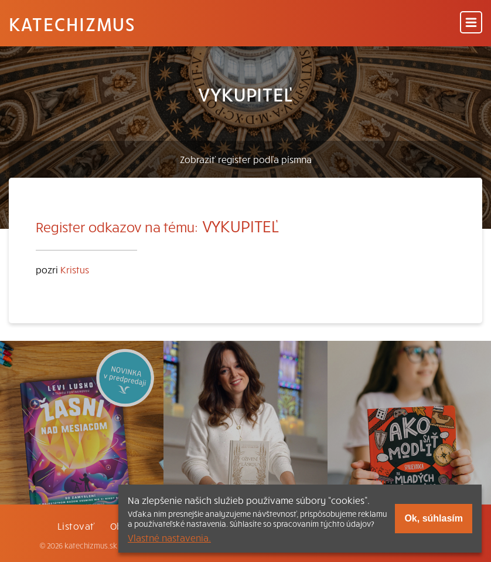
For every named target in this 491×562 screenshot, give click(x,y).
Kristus (74, 269)
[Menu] (471, 23)
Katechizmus (72, 23)
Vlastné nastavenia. (169, 537)
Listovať (76, 525)
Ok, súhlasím (433, 518)
